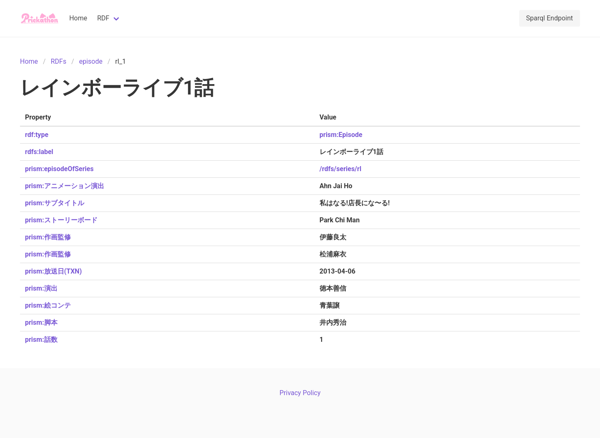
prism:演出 (41, 288)
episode (90, 61)
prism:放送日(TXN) (53, 271)
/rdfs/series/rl (340, 169)
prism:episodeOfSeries (59, 169)
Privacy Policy (300, 393)
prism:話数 (41, 339)
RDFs (58, 61)
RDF (103, 18)
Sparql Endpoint (549, 18)
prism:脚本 (41, 322)
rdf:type (36, 135)
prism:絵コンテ (48, 305)
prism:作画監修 (48, 237)
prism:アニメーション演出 (64, 186)
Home (78, 18)
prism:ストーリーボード (61, 220)
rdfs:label (39, 152)
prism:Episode (341, 135)
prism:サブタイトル (54, 203)
